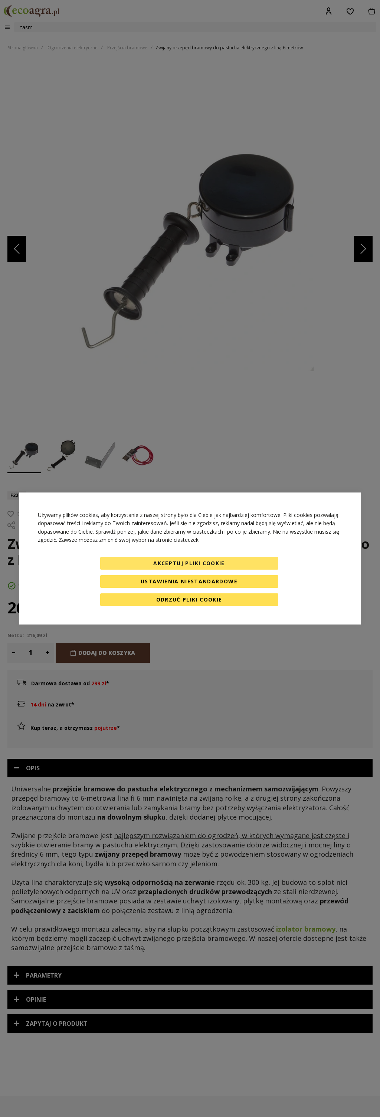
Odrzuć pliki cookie (189, 599)
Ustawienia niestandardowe (189, 581)
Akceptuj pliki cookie (189, 563)
